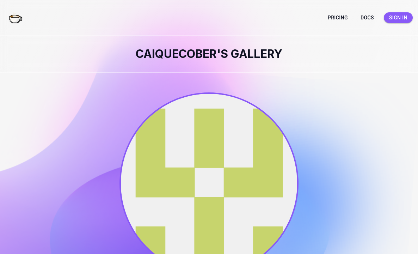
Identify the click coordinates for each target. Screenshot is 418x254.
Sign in (398, 17)
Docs (367, 17)
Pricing (338, 17)
